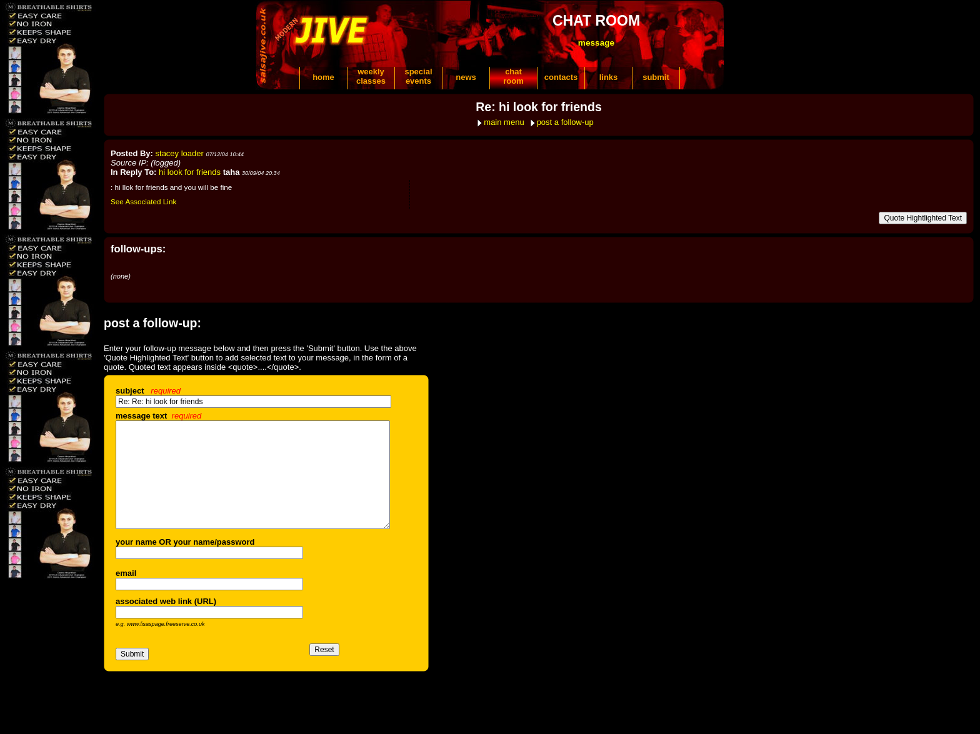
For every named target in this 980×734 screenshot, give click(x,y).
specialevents (418, 76)
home (323, 77)
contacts (561, 77)
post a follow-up (565, 122)
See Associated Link (143, 201)
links (608, 77)
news (466, 77)
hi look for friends (190, 172)
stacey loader (180, 153)
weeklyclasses (371, 76)
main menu (504, 122)
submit (655, 77)
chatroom (513, 76)
